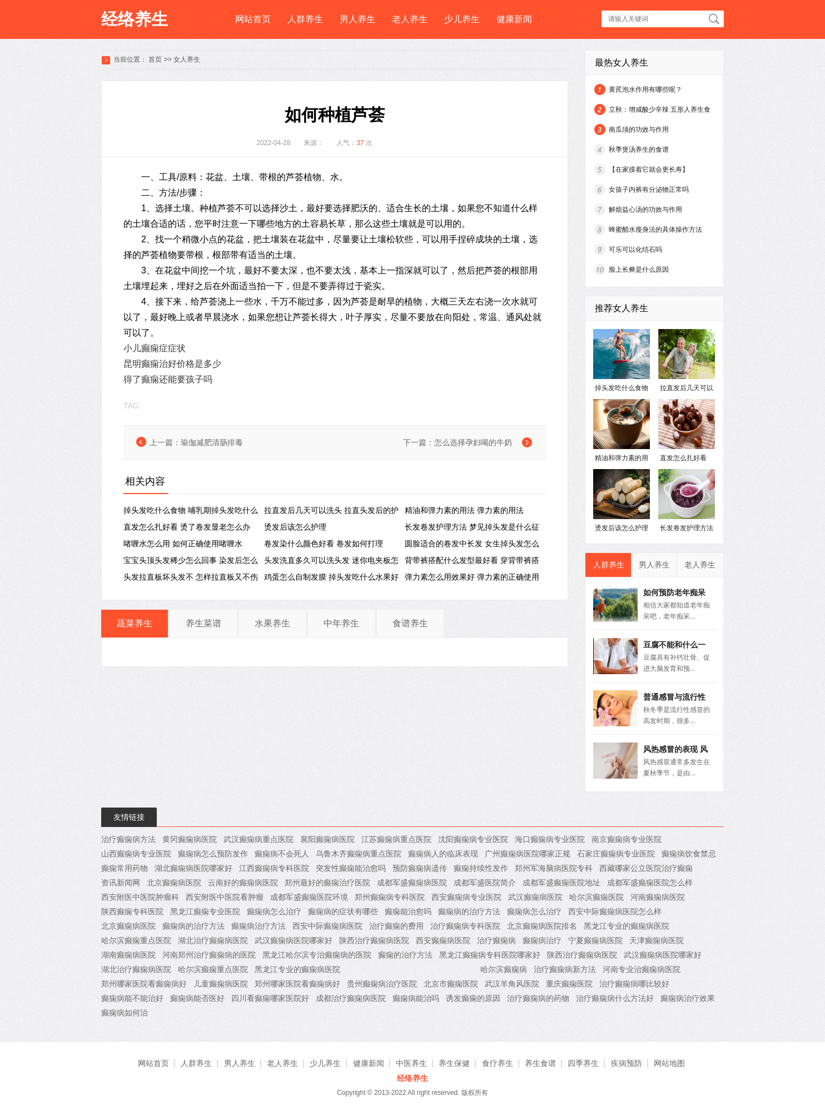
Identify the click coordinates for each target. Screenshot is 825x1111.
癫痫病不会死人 (282, 853)
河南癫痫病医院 (657, 897)
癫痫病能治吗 (415, 998)
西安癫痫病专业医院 (466, 897)
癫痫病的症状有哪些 (343, 911)
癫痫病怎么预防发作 (213, 853)
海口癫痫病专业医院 (550, 839)
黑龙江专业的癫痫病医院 (626, 925)
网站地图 (669, 1063)
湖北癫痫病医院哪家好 (193, 868)
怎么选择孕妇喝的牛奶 (473, 442)
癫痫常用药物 (124, 868)
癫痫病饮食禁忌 (689, 853)
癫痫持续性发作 (481, 868)
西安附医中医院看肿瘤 (225, 897)
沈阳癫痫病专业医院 (473, 839)
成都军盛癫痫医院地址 (561, 882)
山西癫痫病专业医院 (136, 853)
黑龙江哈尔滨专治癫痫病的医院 (316, 954)
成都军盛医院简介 (485, 882)
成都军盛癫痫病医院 (412, 882)
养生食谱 (540, 1063)
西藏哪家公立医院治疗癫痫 (646, 868)
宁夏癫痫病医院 (595, 940)
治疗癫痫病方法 (128, 839)
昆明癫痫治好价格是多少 (172, 363)
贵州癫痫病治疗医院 (382, 983)
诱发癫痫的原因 (473, 998)
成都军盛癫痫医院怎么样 (650, 882)
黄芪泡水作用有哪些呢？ (645, 89)
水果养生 (272, 623)
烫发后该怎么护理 (295, 526)
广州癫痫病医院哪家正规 (527, 853)
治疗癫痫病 (496, 940)
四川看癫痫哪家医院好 (270, 998)
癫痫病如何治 (124, 1012)
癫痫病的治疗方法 (469, 911)
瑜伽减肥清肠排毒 (212, 442)
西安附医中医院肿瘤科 (140, 897)
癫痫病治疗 (542, 940)
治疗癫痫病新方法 (565, 969)
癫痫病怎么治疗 (274, 911)
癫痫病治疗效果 (687, 998)
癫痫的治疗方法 (405, 954)
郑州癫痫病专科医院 (390, 897)
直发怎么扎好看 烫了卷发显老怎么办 (186, 526)
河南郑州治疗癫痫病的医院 (209, 954)
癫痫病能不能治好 (132, 998)
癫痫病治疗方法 (258, 925)
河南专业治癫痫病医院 (641, 969)
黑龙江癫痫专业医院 (205, 911)
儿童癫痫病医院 (220, 983)
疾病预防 (626, 1063)
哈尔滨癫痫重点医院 (136, 940)
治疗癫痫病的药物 (538, 998)
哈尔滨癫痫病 (503, 969)
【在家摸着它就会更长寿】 (649, 169)
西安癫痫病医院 (443, 940)
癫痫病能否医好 (197, 998)
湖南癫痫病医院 (128, 954)
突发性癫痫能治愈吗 (351, 868)
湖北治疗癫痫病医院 (213, 940)
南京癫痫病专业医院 (627, 839)
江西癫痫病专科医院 (274, 868)
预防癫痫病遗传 (419, 868)
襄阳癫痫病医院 (327, 839)
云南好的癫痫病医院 (243, 882)
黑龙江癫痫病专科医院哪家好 (489, 954)
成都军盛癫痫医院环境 (309, 897)
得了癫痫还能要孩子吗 (167, 379)
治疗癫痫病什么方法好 (615, 998)
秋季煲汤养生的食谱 (639, 149)
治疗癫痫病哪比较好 (634, 983)
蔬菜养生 (134, 623)
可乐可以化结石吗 (635, 249)
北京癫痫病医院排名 (542, 925)
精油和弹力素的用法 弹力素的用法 (464, 510)
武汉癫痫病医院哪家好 (293, 940)
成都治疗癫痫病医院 (351, 998)
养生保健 (454, 1063)
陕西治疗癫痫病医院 (374, 940)
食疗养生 (497, 1063)
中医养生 (411, 1063)
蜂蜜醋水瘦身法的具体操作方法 (655, 229)
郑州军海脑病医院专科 (554, 868)
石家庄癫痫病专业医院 (616, 853)
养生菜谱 (203, 623)
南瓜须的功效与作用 (639, 129)
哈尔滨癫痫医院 (596, 897)
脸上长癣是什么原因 (639, 269)
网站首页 (253, 19)
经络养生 (134, 19)
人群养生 (305, 19)
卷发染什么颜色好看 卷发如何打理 (323, 543)
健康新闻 (514, 19)
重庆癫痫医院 (569, 983)
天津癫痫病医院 (656, 940)
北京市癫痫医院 (451, 983)
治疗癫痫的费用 (396, 925)
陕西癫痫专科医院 (132, 911)
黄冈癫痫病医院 (189, 839)
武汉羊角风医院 (512, 983)
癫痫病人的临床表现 (443, 853)
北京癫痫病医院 (174, 882)
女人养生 (186, 59)
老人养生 (410, 19)
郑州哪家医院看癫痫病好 (144, 983)
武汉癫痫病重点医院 (258, 839)
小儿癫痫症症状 (154, 348)
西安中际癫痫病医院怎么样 (615, 911)
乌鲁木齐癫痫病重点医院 (358, 853)
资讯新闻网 (120, 882)
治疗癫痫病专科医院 (465, 925)
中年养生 (341, 623)
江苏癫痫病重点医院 (396, 839)
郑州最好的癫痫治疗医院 (327, 882)
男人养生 (357, 19)
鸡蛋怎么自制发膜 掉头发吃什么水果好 (331, 576)
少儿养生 (462, 19)
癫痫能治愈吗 (408, 911)
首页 (155, 59)
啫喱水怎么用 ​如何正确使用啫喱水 (182, 543)
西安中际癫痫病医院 (327, 925)
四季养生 (583, 1063)
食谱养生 (410, 623)
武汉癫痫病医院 (535, 897)
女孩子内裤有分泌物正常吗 (649, 189)
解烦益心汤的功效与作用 (645, 209)
